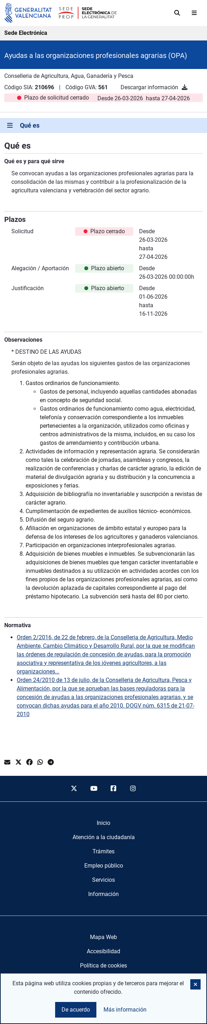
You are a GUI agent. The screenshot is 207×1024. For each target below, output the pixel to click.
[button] (195, 984)
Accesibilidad (103, 951)
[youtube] (93, 789)
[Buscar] (177, 12)
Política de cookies (103, 965)
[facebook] (113, 789)
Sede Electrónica (25, 33)
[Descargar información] (184, 87)
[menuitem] (103, 823)
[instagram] (133, 789)
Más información (125, 1009)
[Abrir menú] (194, 12)
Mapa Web (103, 937)
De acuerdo (76, 1009)
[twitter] (74, 789)
